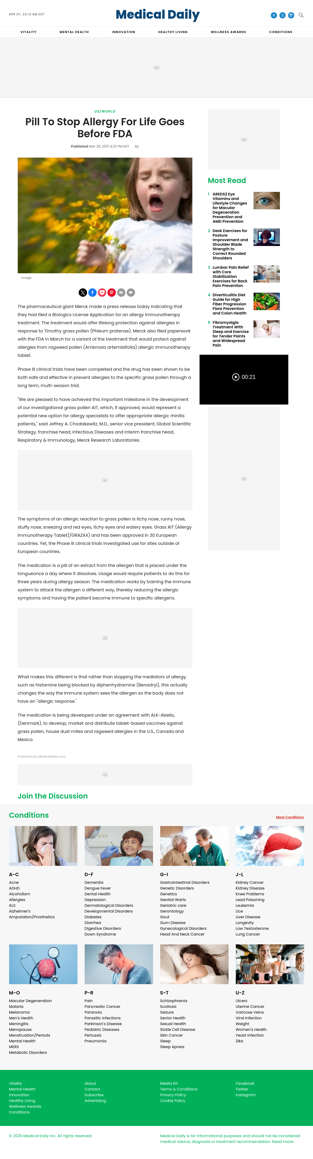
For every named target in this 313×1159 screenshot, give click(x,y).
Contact (92, 1089)
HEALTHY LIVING (173, 32)
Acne (14, 882)
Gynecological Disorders (183, 928)
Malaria (16, 1006)
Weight (242, 1024)
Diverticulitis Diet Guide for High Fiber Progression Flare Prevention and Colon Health (230, 304)
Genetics (168, 894)
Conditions (29, 815)
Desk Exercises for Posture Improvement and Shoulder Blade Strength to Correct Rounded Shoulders (230, 244)
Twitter (242, 1089)
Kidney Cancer (250, 882)
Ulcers (242, 1001)
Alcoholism (19, 894)
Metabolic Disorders (28, 1052)
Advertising (95, 1100)
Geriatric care (173, 905)
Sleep (165, 1041)
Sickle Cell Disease (177, 1029)
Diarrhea (93, 922)
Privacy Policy (173, 1095)
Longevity (245, 922)
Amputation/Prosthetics (32, 917)
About (90, 1083)
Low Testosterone (252, 928)
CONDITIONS (280, 32)
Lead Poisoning (250, 899)
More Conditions (290, 817)
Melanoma (19, 1012)
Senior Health (173, 1018)
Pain (89, 1001)
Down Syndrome (100, 934)
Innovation (19, 1095)
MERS (14, 1047)
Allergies (17, 899)
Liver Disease (248, 917)
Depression (95, 899)
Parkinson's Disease (103, 1024)
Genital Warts (173, 899)
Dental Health (98, 894)
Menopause (20, 1029)
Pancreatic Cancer (103, 1006)
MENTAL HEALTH (74, 32)
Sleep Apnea (172, 1047)
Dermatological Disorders (109, 905)
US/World (105, 111)
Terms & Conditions (179, 1089)
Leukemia (245, 905)
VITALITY (29, 32)
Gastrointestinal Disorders (185, 882)
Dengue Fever (98, 888)
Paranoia (93, 1012)
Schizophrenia (173, 1001)
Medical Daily (158, 15)
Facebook (245, 1083)
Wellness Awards (228, 32)
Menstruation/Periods (29, 1035)
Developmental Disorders (109, 911)
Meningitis (19, 1024)
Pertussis (93, 1035)
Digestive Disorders (103, 928)
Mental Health (22, 1041)
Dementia (94, 882)
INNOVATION (123, 32)
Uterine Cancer (250, 1006)
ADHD (14, 888)
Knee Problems (250, 894)
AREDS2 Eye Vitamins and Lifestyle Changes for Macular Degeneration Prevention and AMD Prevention (230, 207)
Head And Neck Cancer (182, 934)
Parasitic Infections (103, 1018)
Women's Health (251, 1029)
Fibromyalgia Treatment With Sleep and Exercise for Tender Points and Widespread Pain (231, 334)
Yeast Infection (250, 1035)
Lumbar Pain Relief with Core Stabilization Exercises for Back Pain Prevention (231, 276)
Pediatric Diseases (102, 1029)
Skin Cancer (171, 1035)
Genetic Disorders (177, 888)
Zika (239, 1041)
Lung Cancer (248, 934)
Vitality (15, 1083)
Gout (165, 917)
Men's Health (21, 1018)
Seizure (167, 1012)
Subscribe (94, 1095)
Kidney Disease (250, 888)
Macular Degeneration (30, 1001)
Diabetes (93, 917)
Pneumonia (95, 1041)
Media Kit (169, 1083)
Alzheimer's (19, 911)
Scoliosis (168, 1006)
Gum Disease (173, 922)
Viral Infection (249, 1018)
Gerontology (172, 911)
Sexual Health (173, 1024)
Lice (239, 911)
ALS (12, 905)
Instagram (246, 1095)
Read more (282, 1141)
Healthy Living (22, 1100)
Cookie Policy (172, 1100)
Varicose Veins (250, 1012)
